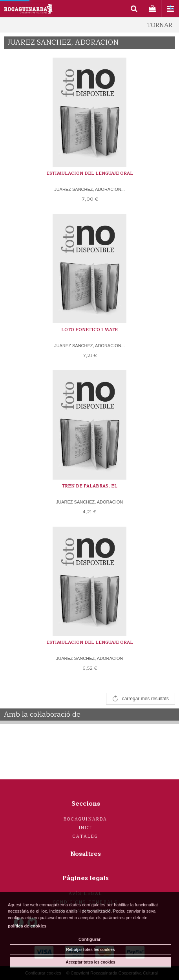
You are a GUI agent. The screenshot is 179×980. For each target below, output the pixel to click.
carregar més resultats (145, 698)
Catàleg (85, 836)
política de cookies (27, 926)
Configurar (89, 939)
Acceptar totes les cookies (90, 962)
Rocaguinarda (85, 819)
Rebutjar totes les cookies (90, 949)
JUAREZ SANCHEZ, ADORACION (89, 502)
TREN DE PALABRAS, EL (89, 486)
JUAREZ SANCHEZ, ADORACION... (89, 189)
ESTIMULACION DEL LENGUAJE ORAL (89, 173)
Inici (86, 827)
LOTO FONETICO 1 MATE (89, 329)
